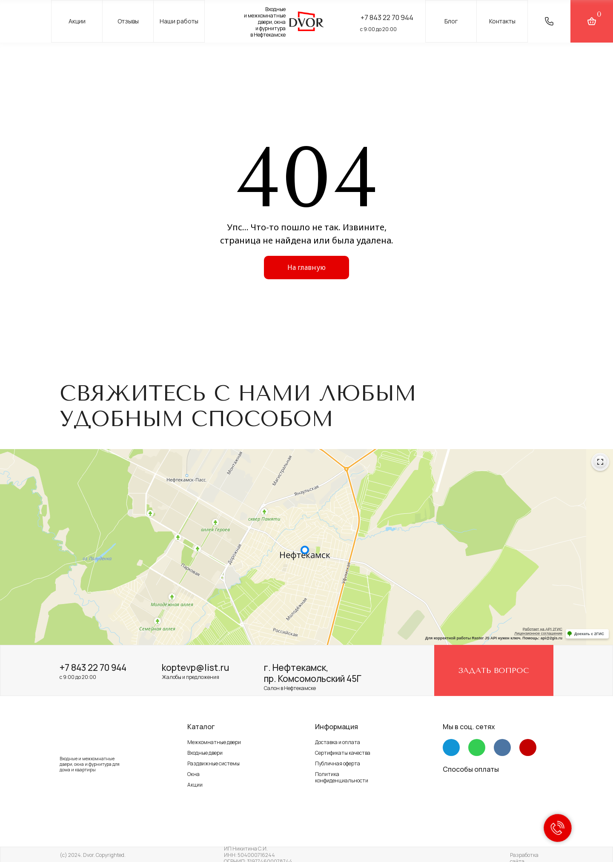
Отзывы (128, 21)
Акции (77, 21)
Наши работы (179, 21)
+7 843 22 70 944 (387, 17)
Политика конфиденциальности (341, 777)
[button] (549, 21)
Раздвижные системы (213, 763)
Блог (451, 21)
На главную (306, 267)
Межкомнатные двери (214, 742)
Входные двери (205, 752)
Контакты (502, 21)
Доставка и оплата (337, 742)
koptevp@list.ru (195, 667)
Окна (193, 774)
